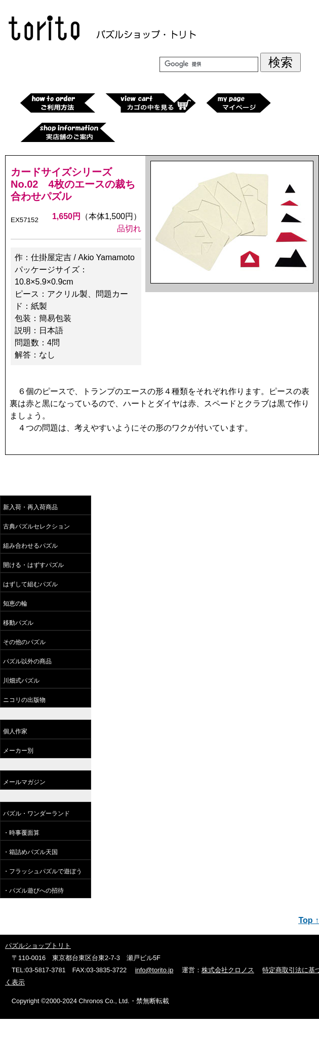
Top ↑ (308, 920)
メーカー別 (18, 750)
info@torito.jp (154, 970)
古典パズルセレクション (36, 526)
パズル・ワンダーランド (36, 813)
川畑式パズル (21, 680)
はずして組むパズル (30, 584)
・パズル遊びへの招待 (33, 890)
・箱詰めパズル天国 (30, 852)
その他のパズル (24, 642)
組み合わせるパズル (30, 545)
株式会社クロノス (228, 970)
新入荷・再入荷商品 (30, 507)
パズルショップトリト (38, 945)
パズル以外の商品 (27, 661)
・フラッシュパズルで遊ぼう (42, 871)
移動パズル (18, 622)
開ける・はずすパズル (33, 565)
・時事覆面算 (21, 832)
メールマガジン (24, 782)
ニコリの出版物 (24, 699)
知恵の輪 (15, 603)
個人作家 (15, 731)
